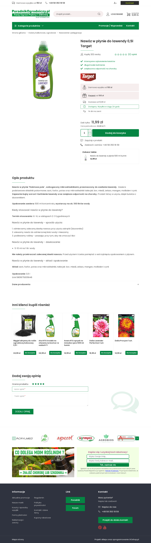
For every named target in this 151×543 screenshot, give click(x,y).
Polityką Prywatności (112, 471)
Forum (75, 508)
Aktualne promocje (21, 497)
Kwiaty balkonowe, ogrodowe (42, 32)
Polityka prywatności (40, 504)
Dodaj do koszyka (115, 133)
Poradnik (75, 500)
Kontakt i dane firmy (41, 511)
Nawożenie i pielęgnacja (70, 32)
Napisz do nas (109, 507)
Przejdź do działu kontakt (115, 520)
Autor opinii (19, 389)
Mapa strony (18, 539)
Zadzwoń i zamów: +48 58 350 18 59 (102, 144)
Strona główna (19, 32)
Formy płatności (19, 515)
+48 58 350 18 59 (57, 3)
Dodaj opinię (22, 411)
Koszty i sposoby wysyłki (20, 508)
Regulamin (39, 497)
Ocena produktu (20, 384)
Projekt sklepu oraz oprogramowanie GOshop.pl (117, 539)
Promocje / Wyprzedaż (110, 25)
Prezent (91, 95)
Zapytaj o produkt (93, 140)
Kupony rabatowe (42, 517)
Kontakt (130, 25)
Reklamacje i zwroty (18, 521)
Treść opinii (19, 396)
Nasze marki (17, 502)
